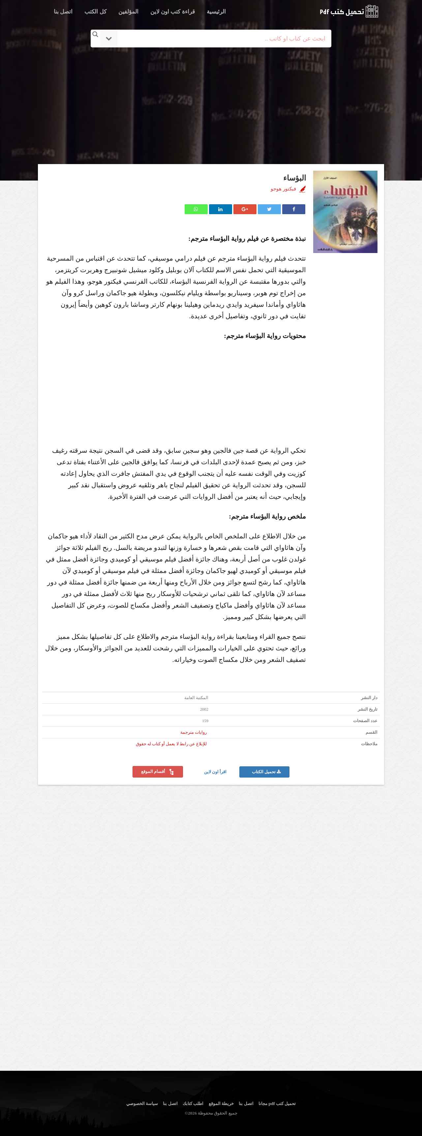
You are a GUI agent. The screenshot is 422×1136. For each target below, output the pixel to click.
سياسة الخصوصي (142, 1103)
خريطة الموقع (221, 1103)
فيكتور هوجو (283, 188)
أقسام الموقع (157, 772)
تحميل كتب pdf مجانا (277, 1103)
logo (349, 11)
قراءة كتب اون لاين (172, 12)
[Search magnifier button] (95, 34)
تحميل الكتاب (266, 772)
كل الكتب (95, 12)
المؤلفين (128, 12)
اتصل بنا (63, 12)
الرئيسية (216, 12)
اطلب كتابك (193, 1103)
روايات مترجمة (193, 732)
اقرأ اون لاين (216, 772)
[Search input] (220, 38)
